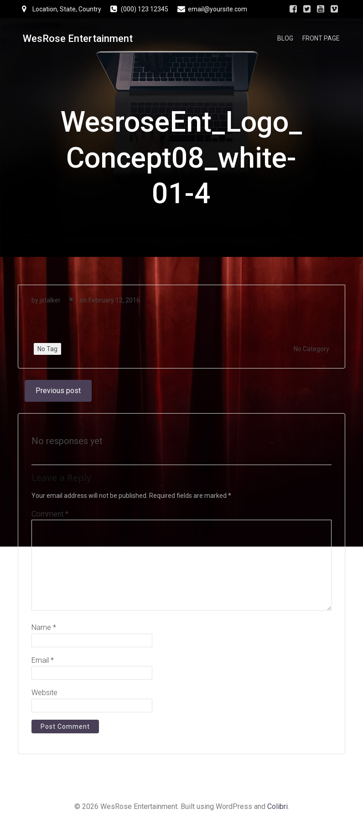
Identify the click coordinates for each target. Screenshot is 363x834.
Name (43, 631)
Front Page (322, 38)
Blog (287, 38)
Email (42, 664)
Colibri (277, 810)
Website (44, 696)
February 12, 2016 (114, 303)
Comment (49, 518)
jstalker (50, 303)
